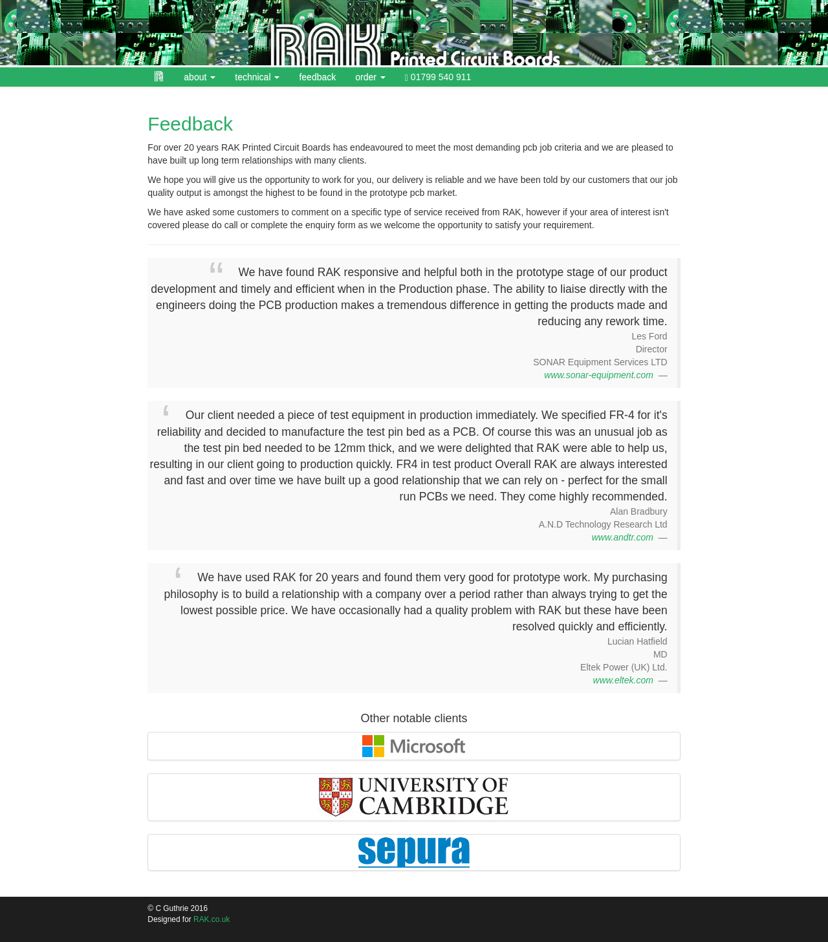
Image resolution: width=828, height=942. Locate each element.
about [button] (199, 77)
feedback (317, 77)
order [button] (370, 77)
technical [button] (257, 77)
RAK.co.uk (211, 919)
